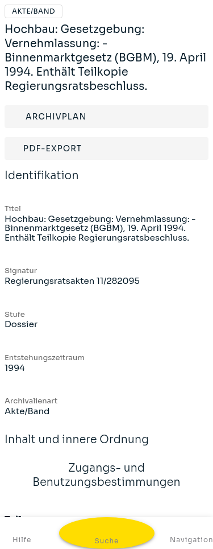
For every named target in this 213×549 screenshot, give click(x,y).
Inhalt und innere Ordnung (77, 447)
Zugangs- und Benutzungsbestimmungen (106, 482)
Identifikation (42, 183)
